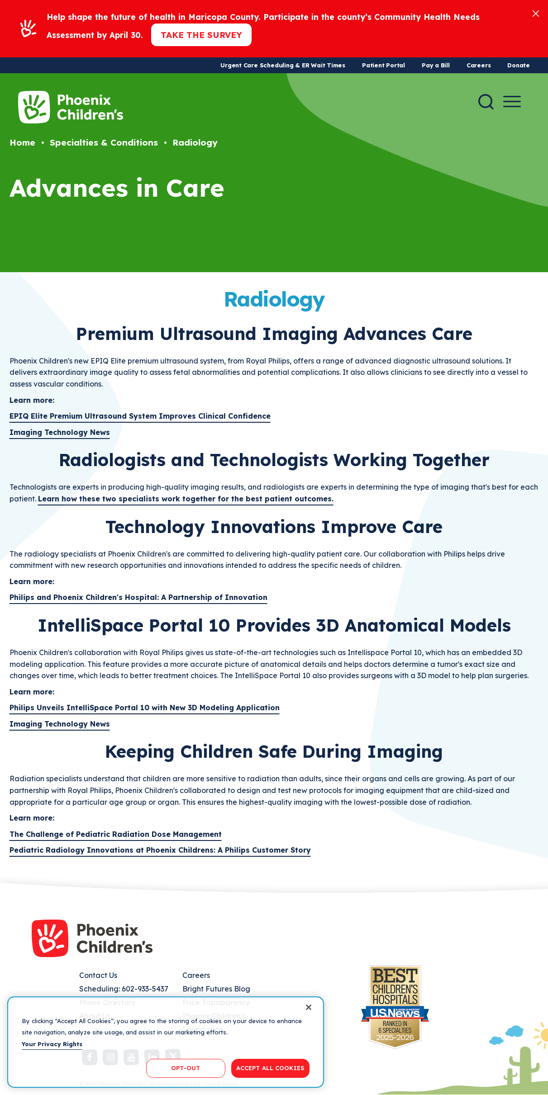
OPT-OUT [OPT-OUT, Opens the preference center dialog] (185, 1067)
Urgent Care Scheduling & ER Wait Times (282, 65)
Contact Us (98, 975)
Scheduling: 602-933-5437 (123, 988)
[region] (165, 1042)
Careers (479, 65)
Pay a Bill (436, 65)
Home (22, 142)
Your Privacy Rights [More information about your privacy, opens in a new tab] (52, 1044)
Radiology (195, 142)
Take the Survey (201, 34)
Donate (518, 65)
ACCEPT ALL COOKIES (270, 1067)
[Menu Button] (512, 101)
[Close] (535, 13)
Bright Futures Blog (216, 988)
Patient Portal (383, 65)
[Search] (486, 102)
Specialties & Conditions (104, 142)
